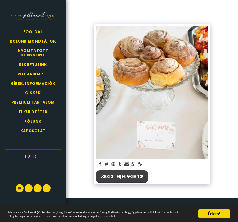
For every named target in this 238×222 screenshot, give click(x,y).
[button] (33, 164)
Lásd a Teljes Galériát (122, 176)
